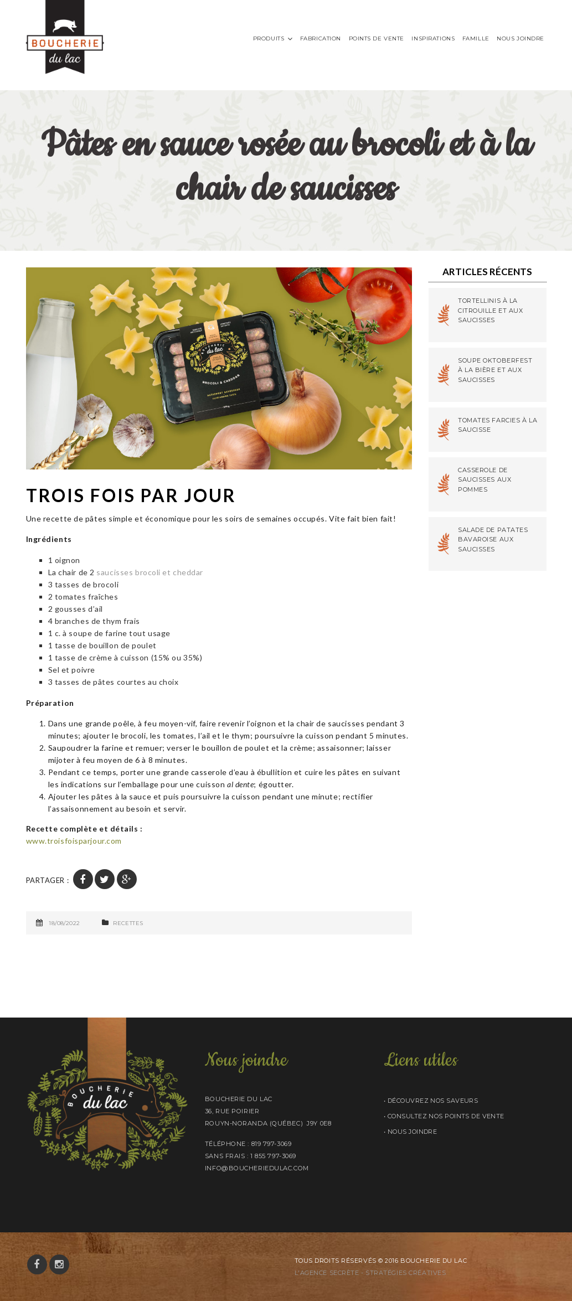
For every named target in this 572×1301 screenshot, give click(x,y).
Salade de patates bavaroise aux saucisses (493, 539)
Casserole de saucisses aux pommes (484, 479)
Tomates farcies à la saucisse (497, 425)
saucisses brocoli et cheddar (149, 572)
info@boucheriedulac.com (257, 1168)
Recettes (128, 923)
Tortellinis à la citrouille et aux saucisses (490, 310)
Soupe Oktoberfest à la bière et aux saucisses (495, 370)
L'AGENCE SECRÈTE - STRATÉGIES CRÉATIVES (370, 1273)
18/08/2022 (64, 923)
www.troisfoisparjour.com (74, 840)
